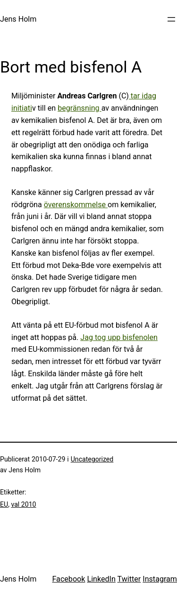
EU (4, 504)
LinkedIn (101, 579)
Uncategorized (92, 459)
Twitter (129, 579)
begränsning (79, 108)
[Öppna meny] (171, 19)
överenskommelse (76, 204)
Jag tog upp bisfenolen (119, 337)
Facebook (68, 579)
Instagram (160, 579)
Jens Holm (18, 19)
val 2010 (23, 504)
